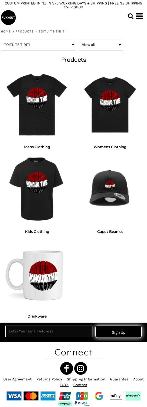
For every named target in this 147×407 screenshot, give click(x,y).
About (138, 379)
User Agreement (17, 379)
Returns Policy (49, 379)
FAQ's (64, 385)
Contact (80, 385)
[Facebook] (66, 368)
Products (25, 31)
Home (6, 31)
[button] (131, 16)
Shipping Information (86, 379)
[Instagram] (80, 368)
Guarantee (119, 379)
